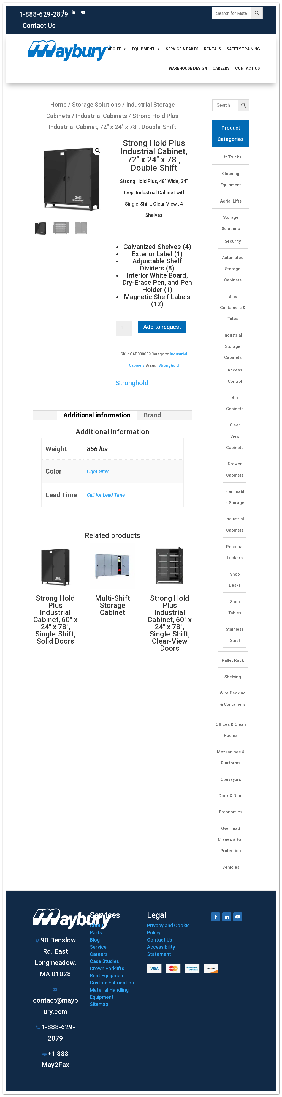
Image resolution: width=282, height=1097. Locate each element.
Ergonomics (230, 811)
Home (58, 104)
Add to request (162, 327)
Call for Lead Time (106, 495)
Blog (95, 940)
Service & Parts (182, 49)
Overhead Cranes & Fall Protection (231, 839)
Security (233, 241)
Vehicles (230, 867)
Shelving (232, 676)
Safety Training (243, 49)
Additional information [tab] (97, 415)
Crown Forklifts (107, 968)
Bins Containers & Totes (232, 307)
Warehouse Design (188, 68)
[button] (98, 150)
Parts (96, 932)
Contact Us (39, 25)
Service (98, 947)
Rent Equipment (107, 975)
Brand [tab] (152, 415)
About (117, 49)
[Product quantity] (124, 328)
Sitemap (99, 1004)
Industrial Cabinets (101, 116)
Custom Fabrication (112, 983)
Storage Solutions (96, 104)
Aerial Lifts (231, 201)
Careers (221, 68)
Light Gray (98, 471)
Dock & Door (231, 795)
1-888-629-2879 (43, 14)
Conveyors (231, 779)
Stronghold (168, 365)
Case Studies (104, 961)
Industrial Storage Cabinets (233, 346)
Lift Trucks (230, 157)
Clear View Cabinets (234, 436)
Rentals (212, 49)
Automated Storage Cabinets (232, 269)
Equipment (146, 49)
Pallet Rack (233, 660)
